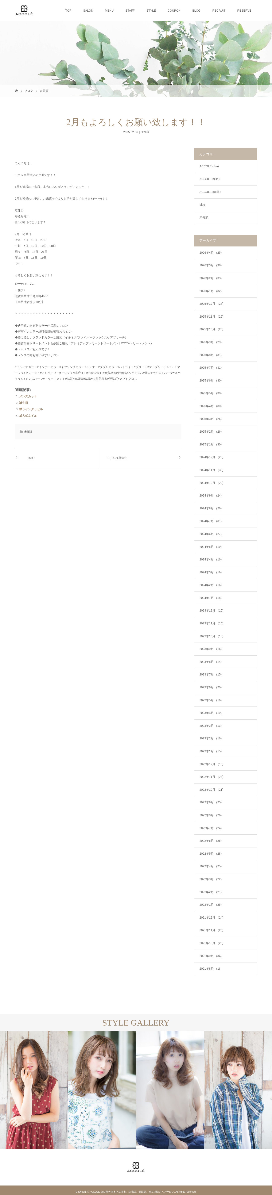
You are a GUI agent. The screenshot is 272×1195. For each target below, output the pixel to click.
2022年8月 (210, 815)
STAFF (130, 10)
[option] (34, 1090)
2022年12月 (211, 764)
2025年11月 (211, 316)
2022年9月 (210, 802)
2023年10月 (211, 636)
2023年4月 (210, 713)
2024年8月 (210, 508)
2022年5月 (210, 853)
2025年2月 (210, 431)
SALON (88, 10)
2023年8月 (210, 661)
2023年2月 (210, 738)
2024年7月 (210, 521)
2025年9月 (210, 342)
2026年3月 (210, 265)
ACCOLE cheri (209, 166)
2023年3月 (210, 725)
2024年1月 (210, 598)
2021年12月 (211, 917)
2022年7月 (210, 828)
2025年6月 (210, 380)
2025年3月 (210, 419)
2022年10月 (211, 789)
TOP (68, 10)
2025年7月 (210, 367)
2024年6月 (210, 534)
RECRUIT (218, 10)
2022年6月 (210, 840)
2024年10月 (211, 482)
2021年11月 (211, 930)
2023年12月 (211, 610)
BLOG (196, 10)
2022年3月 (210, 879)
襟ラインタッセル (31, 409)
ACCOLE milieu (209, 179)
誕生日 (23, 403)
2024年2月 (210, 585)
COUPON (174, 10)
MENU (109, 10)
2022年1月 (210, 904)
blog (202, 204)
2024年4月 (210, 559)
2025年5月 (210, 393)
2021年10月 (211, 943)
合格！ (31, 458)
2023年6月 (210, 687)
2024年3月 (210, 572)
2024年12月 (211, 457)
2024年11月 (211, 470)
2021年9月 (210, 956)
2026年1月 (210, 291)
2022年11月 (211, 776)
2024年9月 (210, 495)
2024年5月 (210, 546)
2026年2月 (210, 278)
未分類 (145, 132)
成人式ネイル (28, 415)
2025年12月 (211, 303)
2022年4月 (210, 866)
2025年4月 (210, 406)
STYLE (151, 10)
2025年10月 (211, 329)
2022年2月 (210, 892)
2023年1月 (210, 751)
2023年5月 (210, 700)
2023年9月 (210, 649)
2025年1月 (210, 444)
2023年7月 (210, 674)
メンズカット (28, 396)
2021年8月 (209, 968)
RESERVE (244, 10)
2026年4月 (210, 252)
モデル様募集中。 (118, 458)
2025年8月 (210, 355)
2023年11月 (211, 623)
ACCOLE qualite (210, 192)
